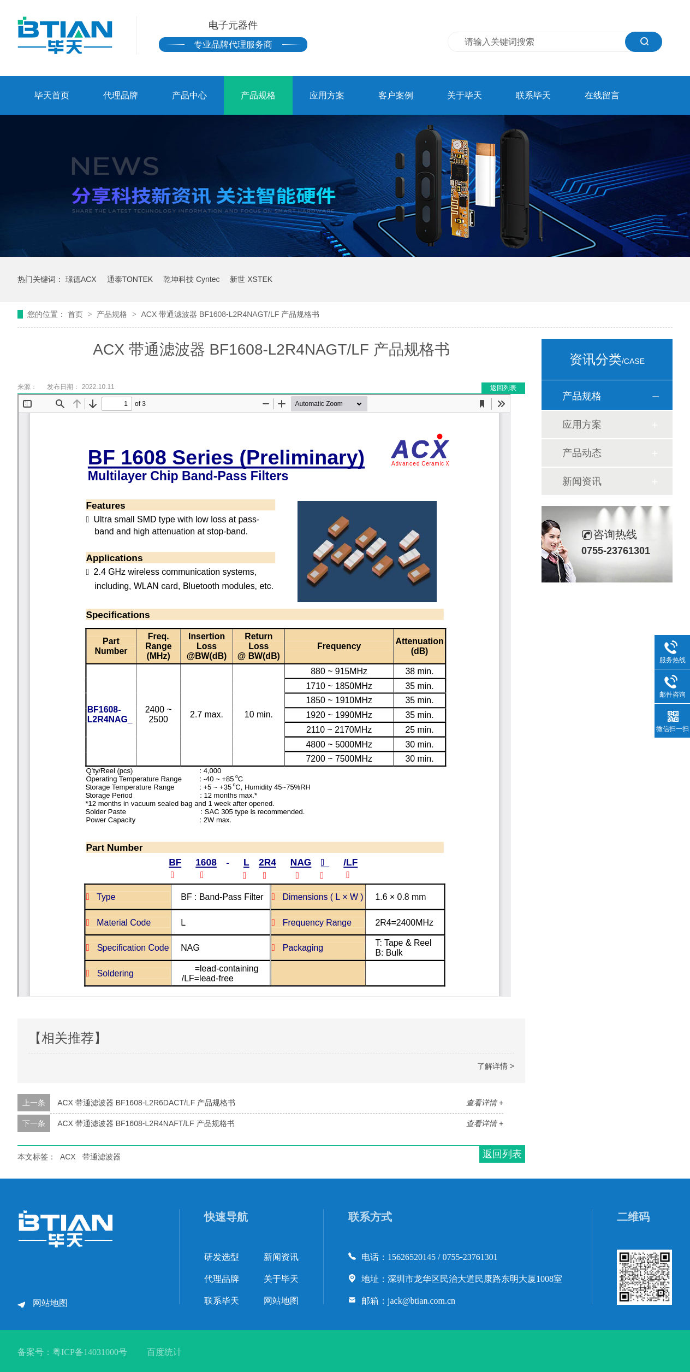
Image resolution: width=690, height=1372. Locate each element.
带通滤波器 (101, 1156)
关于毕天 (464, 95)
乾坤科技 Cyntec (191, 279)
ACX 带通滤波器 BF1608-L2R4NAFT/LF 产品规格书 (145, 1123)
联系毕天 (533, 95)
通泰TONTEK (130, 279)
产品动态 (582, 452)
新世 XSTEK (251, 279)
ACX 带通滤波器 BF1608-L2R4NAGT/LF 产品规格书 (230, 314)
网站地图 (50, 1303)
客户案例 (395, 95)
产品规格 (258, 95)
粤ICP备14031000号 (89, 1352)
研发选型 (221, 1257)
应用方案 (327, 95)
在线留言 (602, 95)
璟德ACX (81, 279)
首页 (76, 314)
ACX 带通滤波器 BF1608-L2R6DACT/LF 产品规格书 (146, 1102)
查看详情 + (484, 1102)
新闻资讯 (582, 481)
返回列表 (503, 388)
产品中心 (189, 95)
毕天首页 (51, 95)
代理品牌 (120, 95)
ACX (68, 1156)
